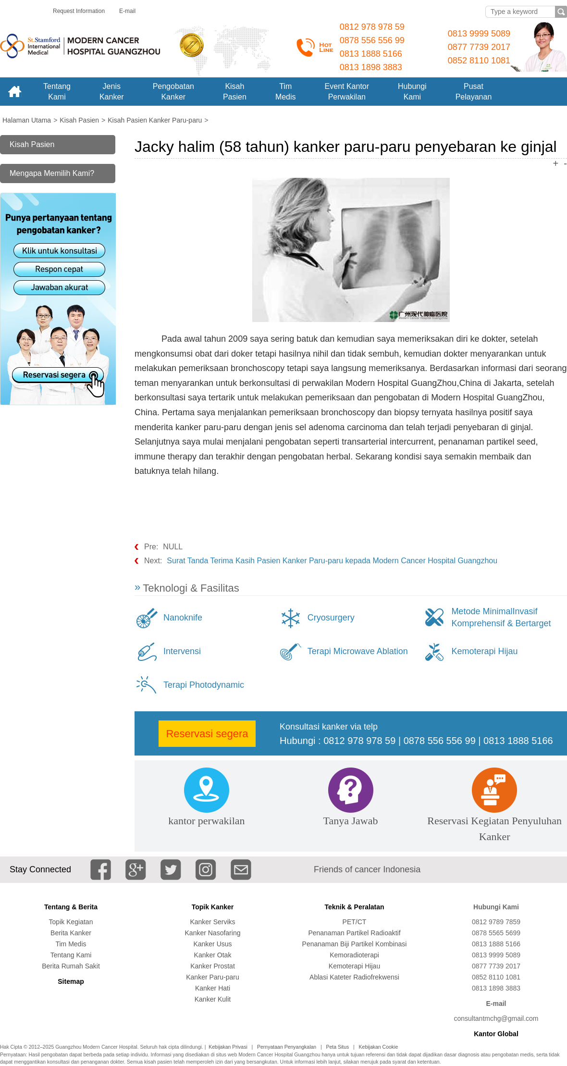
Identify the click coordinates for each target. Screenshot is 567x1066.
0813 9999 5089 (479, 33)
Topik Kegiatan (71, 922)
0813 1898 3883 (371, 67)
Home (14, 91)
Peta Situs (337, 1047)
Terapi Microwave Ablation (358, 651)
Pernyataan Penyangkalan (286, 1047)
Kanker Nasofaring (213, 933)
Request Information (79, 11)
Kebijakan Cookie (378, 1047)
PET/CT (355, 922)
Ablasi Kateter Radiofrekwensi (354, 977)
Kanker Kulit (213, 999)
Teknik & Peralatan (354, 907)
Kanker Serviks (212, 922)
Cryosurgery (331, 617)
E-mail (127, 11)
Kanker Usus (212, 944)
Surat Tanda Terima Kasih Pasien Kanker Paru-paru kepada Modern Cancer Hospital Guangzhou (332, 561)
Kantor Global (496, 1034)
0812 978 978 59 (372, 27)
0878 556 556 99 (372, 40)
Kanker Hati (212, 988)
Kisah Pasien (32, 144)
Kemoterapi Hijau (484, 651)
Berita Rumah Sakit (71, 966)
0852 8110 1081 (479, 60)
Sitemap (71, 981)
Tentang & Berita (71, 907)
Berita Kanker (70, 933)
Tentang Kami (71, 955)
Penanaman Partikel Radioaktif (354, 933)
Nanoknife (182, 617)
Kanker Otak (213, 955)
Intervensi (182, 651)
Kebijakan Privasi (228, 1047)
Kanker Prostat (212, 966)
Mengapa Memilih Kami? (52, 173)
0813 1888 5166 (371, 54)
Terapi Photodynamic (203, 685)
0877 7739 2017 (479, 47)
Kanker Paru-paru (212, 977)
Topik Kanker (213, 907)
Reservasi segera (207, 734)
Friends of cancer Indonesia (367, 869)
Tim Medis (70, 944)
